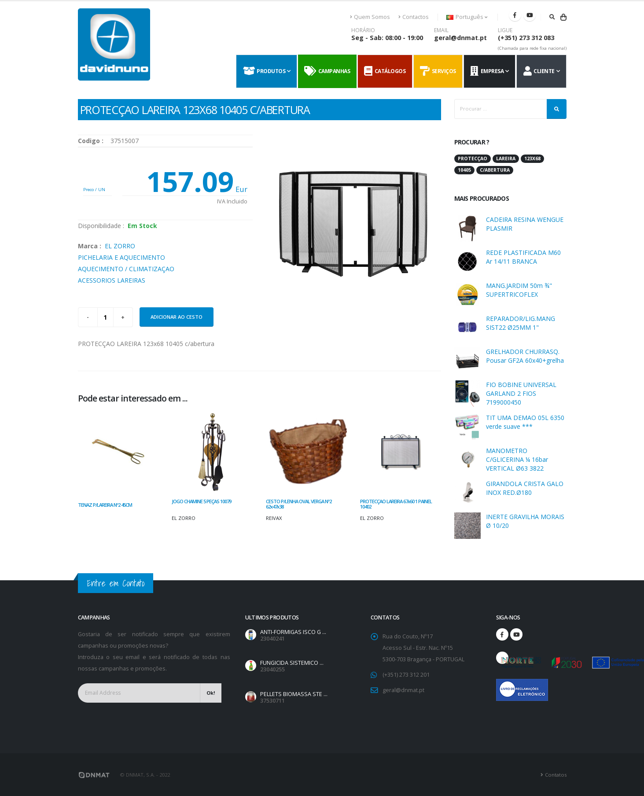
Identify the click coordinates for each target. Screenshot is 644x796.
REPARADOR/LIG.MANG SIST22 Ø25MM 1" (520, 323)
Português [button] (466, 17)
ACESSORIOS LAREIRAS (111, 280)
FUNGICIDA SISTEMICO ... (292, 663)
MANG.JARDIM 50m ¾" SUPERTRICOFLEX (519, 289)
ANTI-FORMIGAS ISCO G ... (293, 632)
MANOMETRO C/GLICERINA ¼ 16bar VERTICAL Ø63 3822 (517, 459)
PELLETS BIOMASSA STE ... (294, 694)
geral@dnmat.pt (460, 37)
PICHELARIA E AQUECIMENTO (121, 257)
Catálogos (384, 71)
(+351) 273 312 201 (406, 674)
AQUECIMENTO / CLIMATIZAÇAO (126, 269)
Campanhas (327, 71)
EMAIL (441, 30)
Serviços (438, 71)
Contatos (556, 774)
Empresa (487, 71)
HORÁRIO (363, 30)
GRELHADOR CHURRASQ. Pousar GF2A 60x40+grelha (525, 356)
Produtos (264, 71)
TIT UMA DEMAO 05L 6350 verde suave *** (525, 422)
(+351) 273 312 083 (526, 37)
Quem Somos (370, 17)
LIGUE (505, 30)
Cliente (539, 71)
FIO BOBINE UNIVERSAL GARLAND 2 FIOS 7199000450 (521, 393)
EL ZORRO (120, 246)
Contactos (413, 17)
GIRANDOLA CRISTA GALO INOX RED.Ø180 (524, 488)
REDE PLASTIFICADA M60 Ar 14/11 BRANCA (523, 256)
